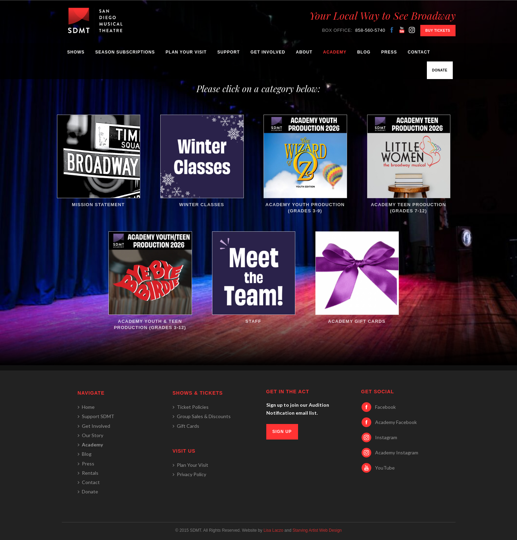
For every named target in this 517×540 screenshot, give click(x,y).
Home (86, 407)
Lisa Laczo (273, 530)
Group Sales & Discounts (202, 416)
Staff (253, 277)
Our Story (90, 435)
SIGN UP (282, 431)
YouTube (385, 468)
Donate (439, 70)
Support (228, 52)
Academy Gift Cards (356, 277)
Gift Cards (186, 426)
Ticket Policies (191, 407)
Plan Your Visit (186, 52)
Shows (76, 52)
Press (389, 52)
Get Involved (267, 52)
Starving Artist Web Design (317, 530)
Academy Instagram (396, 452)
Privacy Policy (189, 474)
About (304, 52)
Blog (364, 52)
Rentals (88, 473)
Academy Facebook (396, 422)
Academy (334, 52)
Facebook (385, 407)
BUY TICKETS (437, 30)
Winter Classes (201, 161)
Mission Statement (98, 161)
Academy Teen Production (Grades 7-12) (408, 164)
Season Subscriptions (125, 52)
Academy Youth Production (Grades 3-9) (305, 164)
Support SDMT (96, 416)
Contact (419, 52)
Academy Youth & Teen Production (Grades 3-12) (149, 280)
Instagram (386, 437)
